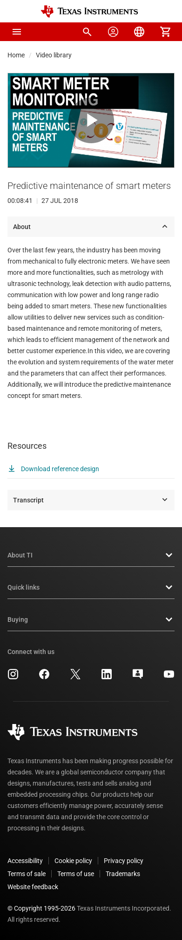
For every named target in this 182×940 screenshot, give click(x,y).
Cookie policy (73, 860)
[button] (17, 31)
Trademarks (123, 873)
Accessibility (25, 860)
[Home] (89, 11)
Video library (54, 55)
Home (16, 55)
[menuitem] (87, 31)
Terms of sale (26, 873)
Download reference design (53, 469)
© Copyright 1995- (41, 908)
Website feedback (32, 887)
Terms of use (75, 873)
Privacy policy (123, 860)
